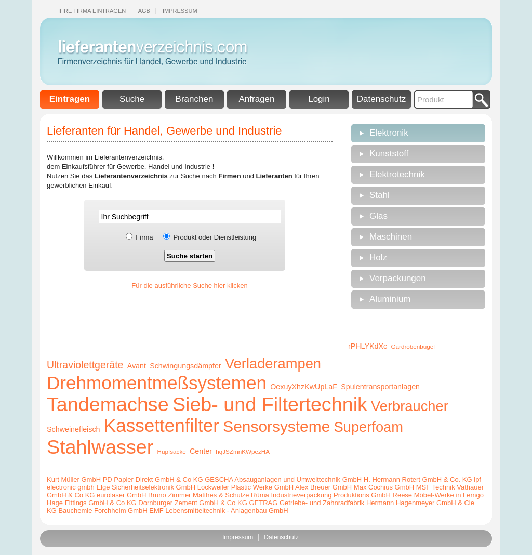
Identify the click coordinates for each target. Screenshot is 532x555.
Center (201, 451)
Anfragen (257, 99)
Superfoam (369, 427)
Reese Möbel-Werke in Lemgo (438, 495)
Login (319, 99)
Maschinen (390, 237)
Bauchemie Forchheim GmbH (102, 510)
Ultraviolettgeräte (85, 365)
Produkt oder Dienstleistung (215, 237)
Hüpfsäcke (171, 451)
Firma (144, 237)
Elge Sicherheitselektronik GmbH (145, 487)
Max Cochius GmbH (384, 487)
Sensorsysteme (276, 426)
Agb (144, 11)
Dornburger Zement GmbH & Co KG (192, 503)
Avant (136, 366)
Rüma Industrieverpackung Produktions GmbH (321, 495)
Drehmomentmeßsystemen (157, 383)
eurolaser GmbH (121, 495)
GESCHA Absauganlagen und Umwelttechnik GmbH (283, 479)
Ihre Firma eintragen (92, 11)
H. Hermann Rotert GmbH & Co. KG (418, 479)
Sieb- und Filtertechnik (269, 404)
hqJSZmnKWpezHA (243, 451)
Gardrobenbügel (412, 346)
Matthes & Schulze (221, 495)
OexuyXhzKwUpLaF (303, 386)
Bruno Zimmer (169, 495)
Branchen (195, 99)
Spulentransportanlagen (380, 386)
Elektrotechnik (397, 174)
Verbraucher (409, 406)
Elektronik (388, 133)
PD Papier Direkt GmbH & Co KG (153, 479)
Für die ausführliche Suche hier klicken (189, 285)
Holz (378, 257)
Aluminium (389, 299)
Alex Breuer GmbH (323, 487)
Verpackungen (397, 278)
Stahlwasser (100, 447)
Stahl (379, 195)
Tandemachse (108, 404)
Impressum (180, 11)
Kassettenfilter (161, 425)
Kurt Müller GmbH (74, 479)
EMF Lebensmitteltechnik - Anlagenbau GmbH (218, 510)
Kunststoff (388, 153)
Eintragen (69, 99)
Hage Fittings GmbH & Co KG (92, 503)
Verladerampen (273, 363)
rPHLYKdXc (367, 346)
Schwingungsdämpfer (185, 366)
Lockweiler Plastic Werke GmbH (245, 487)
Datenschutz (381, 99)
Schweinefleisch (73, 429)
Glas (378, 216)
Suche (131, 99)
